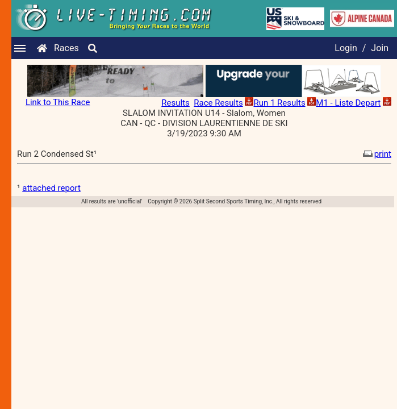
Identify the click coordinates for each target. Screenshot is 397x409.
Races (66, 48)
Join (379, 48)
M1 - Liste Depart (348, 103)
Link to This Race (58, 102)
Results (175, 103)
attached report (51, 188)
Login (346, 48)
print (376, 154)
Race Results (218, 103)
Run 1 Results (279, 103)
